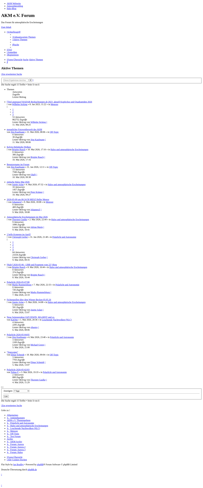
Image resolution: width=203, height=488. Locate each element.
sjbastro (33, 327)
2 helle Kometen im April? (19, 234)
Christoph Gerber (20, 237)
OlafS (33, 174)
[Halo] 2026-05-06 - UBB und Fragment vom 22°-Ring (32, 264)
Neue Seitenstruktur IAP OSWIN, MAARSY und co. (31, 317)
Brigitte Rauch (18, 149)
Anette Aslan (18, 184)
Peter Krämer (36, 192)
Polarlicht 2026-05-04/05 (18, 334)
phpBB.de (32, 469)
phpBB (40, 464)
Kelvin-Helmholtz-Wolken (19, 147)
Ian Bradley (18, 464)
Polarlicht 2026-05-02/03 (18, 369)
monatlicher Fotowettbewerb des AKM (24, 129)
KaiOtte (14, 320)
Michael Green (37, 345)
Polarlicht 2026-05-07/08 (18, 282)
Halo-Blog (11, 8)
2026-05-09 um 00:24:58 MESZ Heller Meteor (28, 199)
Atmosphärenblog (15, 6)
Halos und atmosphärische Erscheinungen (69, 149)
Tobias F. (15, 372)
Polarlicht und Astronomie (64, 237)
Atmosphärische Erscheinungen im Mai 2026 (27, 217)
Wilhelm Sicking (19, 104)
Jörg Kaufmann (18, 132)
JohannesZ (17, 202)
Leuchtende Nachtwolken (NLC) (57, 320)
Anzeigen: (16, 391)
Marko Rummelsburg (21, 285)
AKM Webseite (14, 3)
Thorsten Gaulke (19, 219)
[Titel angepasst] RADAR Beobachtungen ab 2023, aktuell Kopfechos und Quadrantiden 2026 (49, 102)
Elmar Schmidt (17, 355)
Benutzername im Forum (18, 164)
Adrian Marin (36, 227)
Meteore (54, 104)
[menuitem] (24, 37)
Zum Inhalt (6, 27)
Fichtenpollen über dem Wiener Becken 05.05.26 (29, 299)
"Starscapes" (12, 352)
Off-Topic (54, 132)
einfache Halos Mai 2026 (18, 182)
